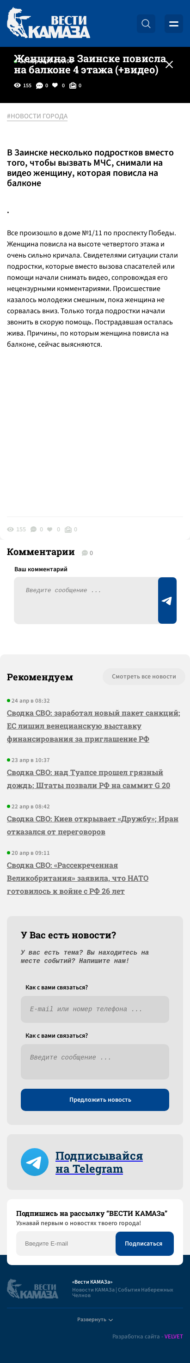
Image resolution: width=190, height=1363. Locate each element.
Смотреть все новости (144, 676)
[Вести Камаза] (48, 23)
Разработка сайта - (147, 1337)
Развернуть (95, 1320)
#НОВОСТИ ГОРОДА (37, 116)
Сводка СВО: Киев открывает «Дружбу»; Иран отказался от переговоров (92, 825)
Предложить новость (100, 1100)
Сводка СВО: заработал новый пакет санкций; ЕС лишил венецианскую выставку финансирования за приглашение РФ (93, 725)
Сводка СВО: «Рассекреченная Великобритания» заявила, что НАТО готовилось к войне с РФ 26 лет (77, 878)
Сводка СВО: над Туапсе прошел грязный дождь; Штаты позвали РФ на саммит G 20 (88, 778)
